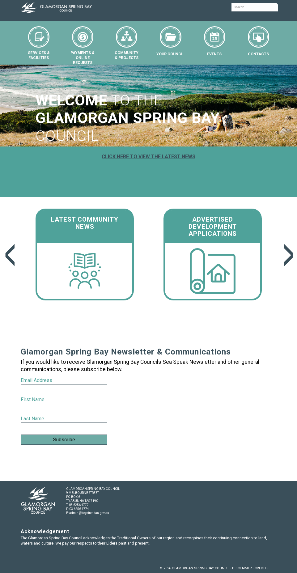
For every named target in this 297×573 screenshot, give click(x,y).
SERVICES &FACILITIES (39, 43)
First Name (33, 399)
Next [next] (288, 255)
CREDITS (262, 568)
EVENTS (214, 41)
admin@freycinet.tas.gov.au (89, 513)
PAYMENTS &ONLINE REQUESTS (82, 45)
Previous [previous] (9, 255)
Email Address (37, 380)
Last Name (32, 419)
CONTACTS (258, 41)
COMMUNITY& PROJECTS (126, 43)
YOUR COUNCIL (170, 41)
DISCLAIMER (242, 568)
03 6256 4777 (79, 505)
